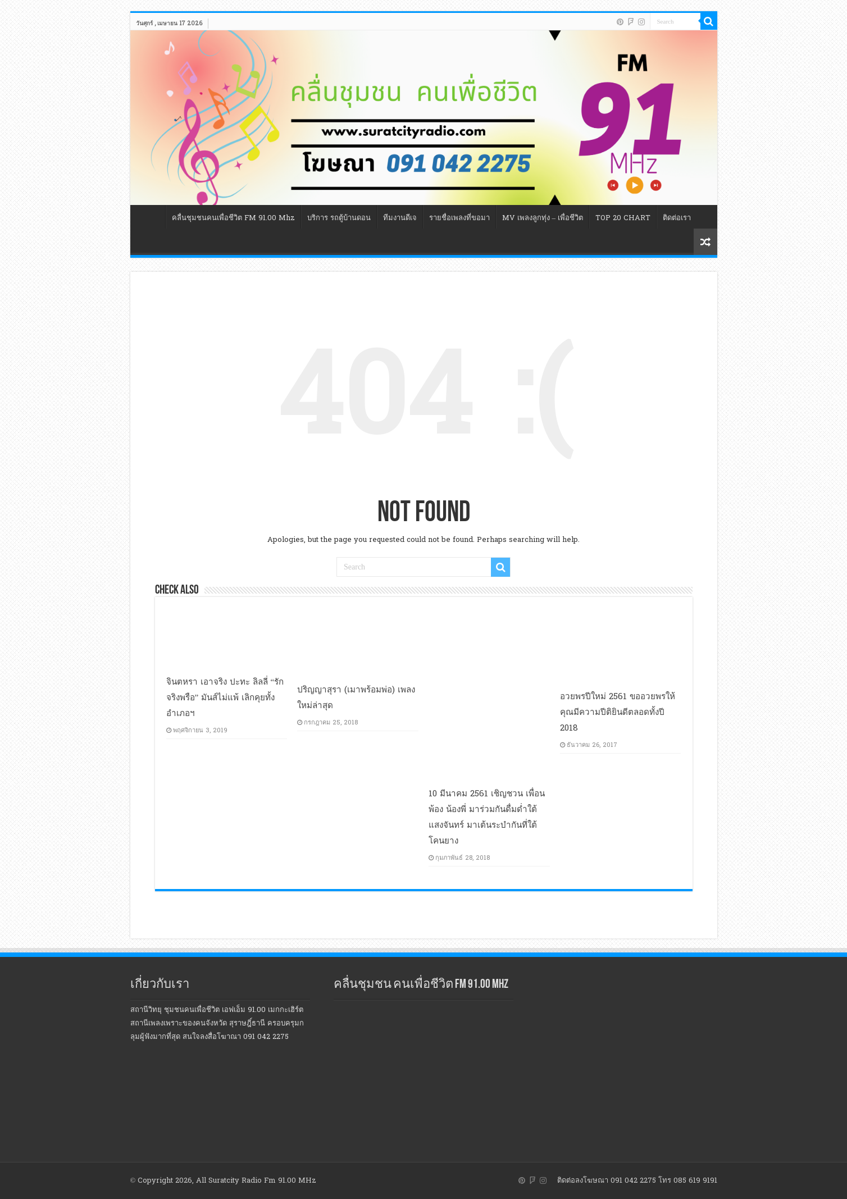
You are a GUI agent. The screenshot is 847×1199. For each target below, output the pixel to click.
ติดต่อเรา (677, 218)
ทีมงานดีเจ (400, 218)
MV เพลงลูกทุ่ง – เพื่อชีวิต (543, 218)
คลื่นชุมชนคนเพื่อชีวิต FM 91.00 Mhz (233, 218)
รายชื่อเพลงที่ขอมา (459, 218)
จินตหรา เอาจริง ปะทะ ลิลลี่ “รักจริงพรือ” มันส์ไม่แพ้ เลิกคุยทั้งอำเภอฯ (225, 697)
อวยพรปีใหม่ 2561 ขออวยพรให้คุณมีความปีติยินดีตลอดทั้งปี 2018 (617, 712)
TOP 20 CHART (622, 218)
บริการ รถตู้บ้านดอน (339, 218)
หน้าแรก (150, 217)
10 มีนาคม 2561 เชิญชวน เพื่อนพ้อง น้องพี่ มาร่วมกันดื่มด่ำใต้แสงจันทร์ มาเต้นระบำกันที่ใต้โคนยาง (487, 817)
